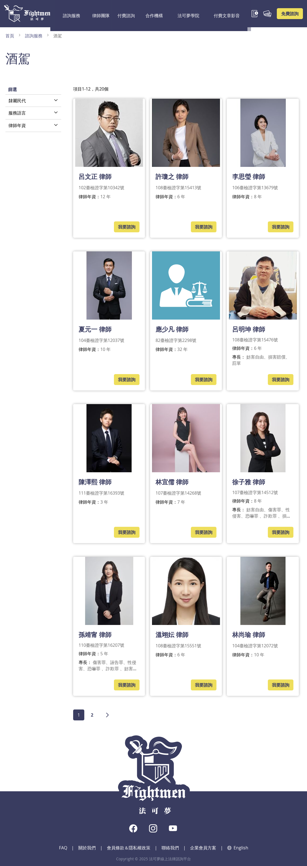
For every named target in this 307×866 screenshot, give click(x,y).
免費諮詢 (290, 14)
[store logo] (27, 13)
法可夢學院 (171, 14)
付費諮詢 (118, 14)
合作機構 (144, 14)
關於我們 (87, 848)
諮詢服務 (67, 14)
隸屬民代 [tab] (17, 101)
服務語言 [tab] (17, 113)
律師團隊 (92, 14)
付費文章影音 (203, 14)
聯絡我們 (170, 848)
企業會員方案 (203, 848)
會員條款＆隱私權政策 (128, 848)
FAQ (63, 848)
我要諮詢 (126, 227)
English (237, 848)
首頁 (10, 36)
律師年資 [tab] (17, 125)
